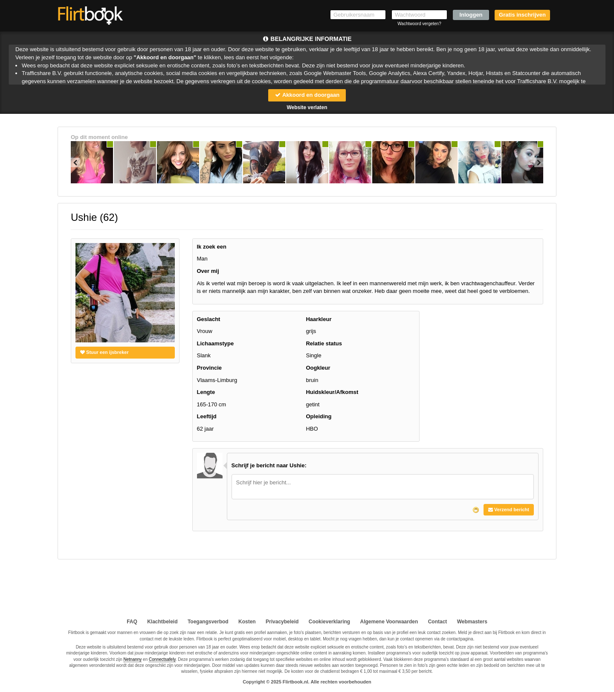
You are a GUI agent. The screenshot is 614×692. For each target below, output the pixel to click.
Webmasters (472, 622)
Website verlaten (307, 107)
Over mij (208, 271)
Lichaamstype (215, 343)
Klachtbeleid (162, 622)
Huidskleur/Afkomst (332, 392)
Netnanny (133, 659)
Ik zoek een (211, 246)
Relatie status (324, 343)
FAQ (132, 622)
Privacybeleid (282, 622)
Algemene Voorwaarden (389, 622)
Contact (437, 622)
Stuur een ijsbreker (104, 352)
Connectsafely (162, 659)
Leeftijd (207, 416)
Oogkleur (318, 368)
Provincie (209, 368)
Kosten (247, 622)
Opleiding (318, 416)
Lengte (206, 392)
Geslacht (208, 319)
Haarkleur (318, 319)
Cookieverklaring (329, 622)
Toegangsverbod (208, 622)
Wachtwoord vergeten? (419, 23)
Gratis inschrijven (522, 15)
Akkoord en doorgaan (307, 95)
